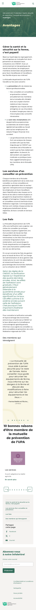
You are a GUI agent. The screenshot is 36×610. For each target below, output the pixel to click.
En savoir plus (10, 480)
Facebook (11, 532)
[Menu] (3, 3)
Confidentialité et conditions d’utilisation (23, 582)
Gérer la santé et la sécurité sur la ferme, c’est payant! (17, 503)
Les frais (9, 514)
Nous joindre (17, 593)
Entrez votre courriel (18, 565)
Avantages (7, 18)
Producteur (18, 13)
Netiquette (17, 588)
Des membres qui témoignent (16, 519)
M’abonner (8, 570)
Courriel (10, 540)
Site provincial (8, 13)
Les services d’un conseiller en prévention (16, 509)
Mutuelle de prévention (21, 15)
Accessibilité (17, 598)
